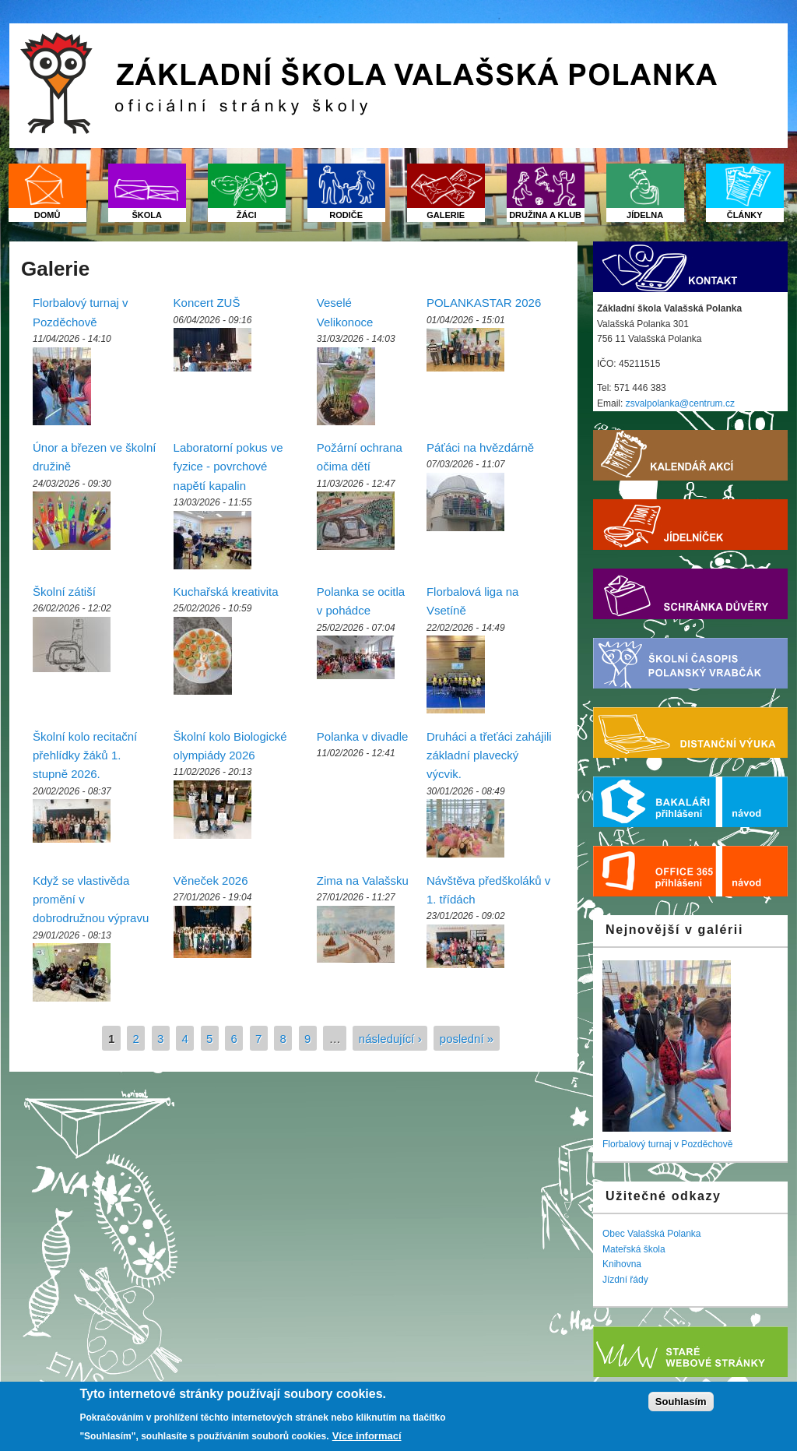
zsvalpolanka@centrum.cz (680, 403)
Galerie (446, 215)
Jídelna (645, 215)
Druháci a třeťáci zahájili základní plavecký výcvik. (489, 755)
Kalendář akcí (690, 455)
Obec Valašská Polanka (651, 1233)
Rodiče (346, 215)
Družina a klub (545, 215)
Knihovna (621, 1264)
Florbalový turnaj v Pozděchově (667, 1144)
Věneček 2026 (211, 880)
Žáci (247, 215)
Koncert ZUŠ (207, 302)
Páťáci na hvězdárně (480, 447)
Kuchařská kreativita (226, 591)
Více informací (367, 1436)
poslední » (466, 1037)
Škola (147, 215)
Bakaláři (657, 802)
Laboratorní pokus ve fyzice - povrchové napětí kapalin (228, 466)
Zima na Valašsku (363, 880)
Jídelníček (690, 524)
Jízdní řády (625, 1279)
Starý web (690, 1351)
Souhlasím (681, 1401)
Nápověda (755, 802)
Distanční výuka (690, 732)
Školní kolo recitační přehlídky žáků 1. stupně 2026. (85, 755)
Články (745, 215)
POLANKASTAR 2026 (484, 302)
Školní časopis (690, 663)
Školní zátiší (64, 591)
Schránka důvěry (690, 594)
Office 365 (657, 871)
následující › (390, 1037)
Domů (47, 215)
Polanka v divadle (363, 736)
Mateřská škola (633, 1249)
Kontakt (690, 266)
